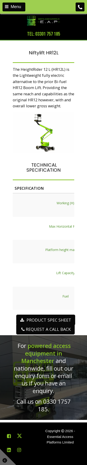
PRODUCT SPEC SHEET (45, 320)
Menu (13, 6)
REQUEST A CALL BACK (45, 329)
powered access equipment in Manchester (46, 353)
